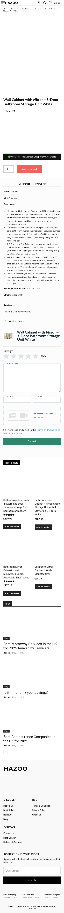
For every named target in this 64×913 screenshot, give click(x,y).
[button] (44, 2)
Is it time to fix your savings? (25, 693)
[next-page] (11, 752)
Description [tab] (24, 183)
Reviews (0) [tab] (40, 183)
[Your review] (32, 378)
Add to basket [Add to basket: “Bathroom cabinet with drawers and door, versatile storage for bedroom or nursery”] (12, 526)
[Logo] (10, 896)
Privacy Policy (15, 432)
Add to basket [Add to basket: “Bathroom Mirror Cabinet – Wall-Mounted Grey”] (43, 586)
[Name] (17, 400)
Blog (6, 638)
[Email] (47, 400)
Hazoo (6, 652)
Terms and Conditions (48, 429)
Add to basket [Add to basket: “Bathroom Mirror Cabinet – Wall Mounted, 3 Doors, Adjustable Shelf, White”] (12, 593)
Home (5, 9)
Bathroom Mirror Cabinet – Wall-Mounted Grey (44, 570)
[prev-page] (5, 752)
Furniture (15, 9)
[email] (32, 870)
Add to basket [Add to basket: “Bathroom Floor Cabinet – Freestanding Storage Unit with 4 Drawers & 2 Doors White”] (43, 527)
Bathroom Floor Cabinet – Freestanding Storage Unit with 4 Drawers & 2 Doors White (48, 507)
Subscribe (32, 880)
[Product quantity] (8, 169)
